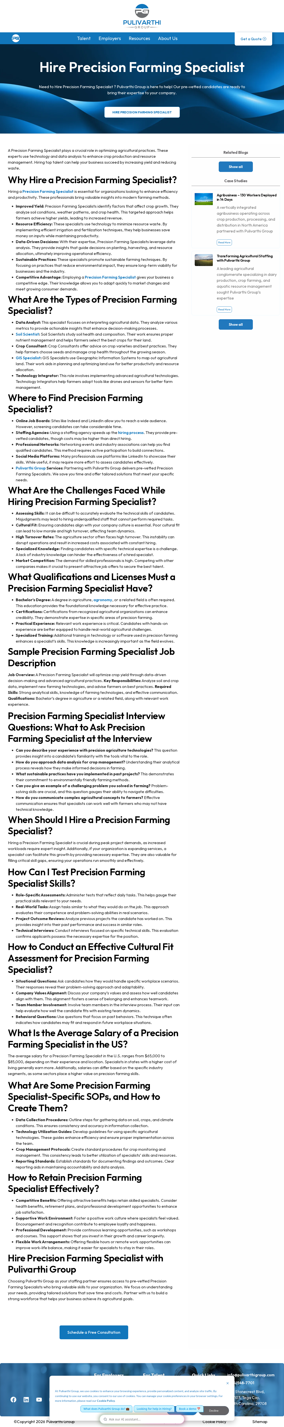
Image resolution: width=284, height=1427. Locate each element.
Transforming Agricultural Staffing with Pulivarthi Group (245, 258)
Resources (139, 38)
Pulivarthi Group (31, 468)
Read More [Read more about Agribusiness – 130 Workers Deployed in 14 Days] (224, 242)
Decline (214, 1410)
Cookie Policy (106, 1400)
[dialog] (142, 1398)
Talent (84, 38)
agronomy (102, 599)
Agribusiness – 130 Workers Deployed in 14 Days (247, 197)
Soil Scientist (27, 334)
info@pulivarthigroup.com (251, 1374)
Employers (110, 38)
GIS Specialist (28, 357)
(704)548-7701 (240, 1382)
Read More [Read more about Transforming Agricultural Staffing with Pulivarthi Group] (224, 309)
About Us (168, 38)
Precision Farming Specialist (48, 191)
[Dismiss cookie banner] (227, 1383)
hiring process (131, 432)
